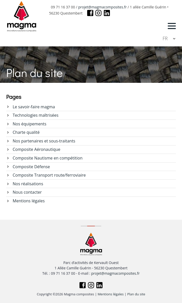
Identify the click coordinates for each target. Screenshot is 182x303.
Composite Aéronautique (37, 149)
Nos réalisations (28, 184)
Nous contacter (27, 192)
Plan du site (136, 294)
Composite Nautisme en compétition (48, 158)
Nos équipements (30, 124)
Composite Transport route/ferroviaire (49, 175)
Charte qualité (26, 132)
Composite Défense (31, 166)
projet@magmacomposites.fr (102, 7)
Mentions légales (29, 201)
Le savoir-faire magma (34, 107)
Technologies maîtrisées (36, 115)
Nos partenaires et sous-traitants (44, 141)
